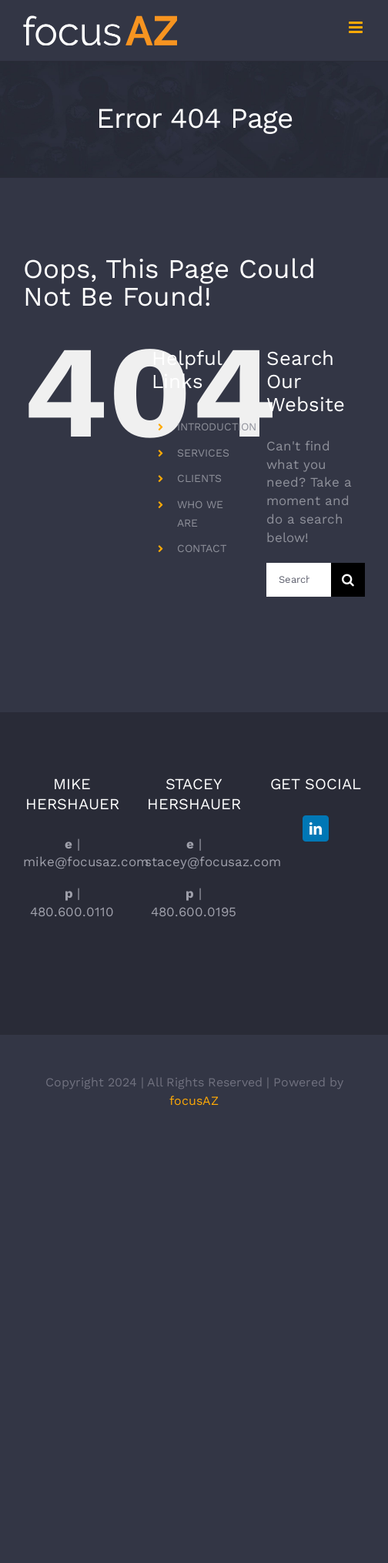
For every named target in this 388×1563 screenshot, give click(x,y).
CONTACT (201, 548)
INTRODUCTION (216, 426)
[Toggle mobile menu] (357, 27)
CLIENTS (199, 478)
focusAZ (194, 1100)
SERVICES (203, 453)
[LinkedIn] (316, 828)
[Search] (348, 580)
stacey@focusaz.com (213, 861)
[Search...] (298, 580)
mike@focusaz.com (86, 861)
